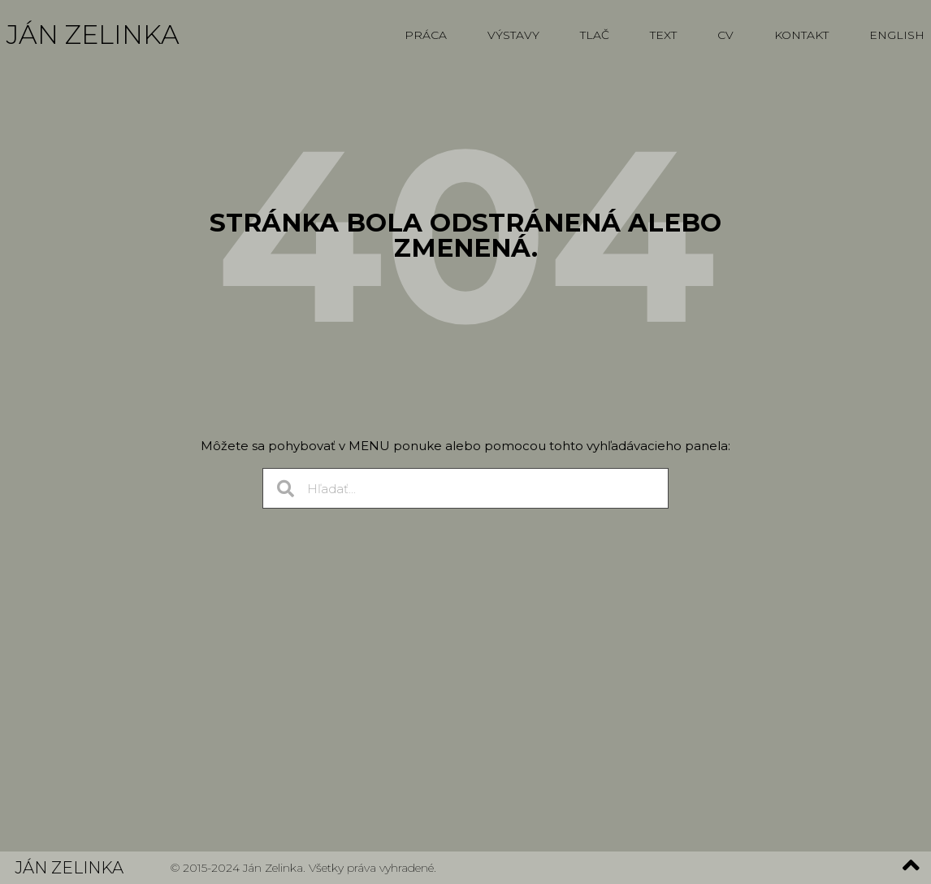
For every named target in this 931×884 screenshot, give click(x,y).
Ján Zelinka (93, 34)
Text (663, 35)
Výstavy (513, 35)
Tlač (594, 35)
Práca (426, 35)
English (897, 35)
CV (725, 35)
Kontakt (801, 35)
